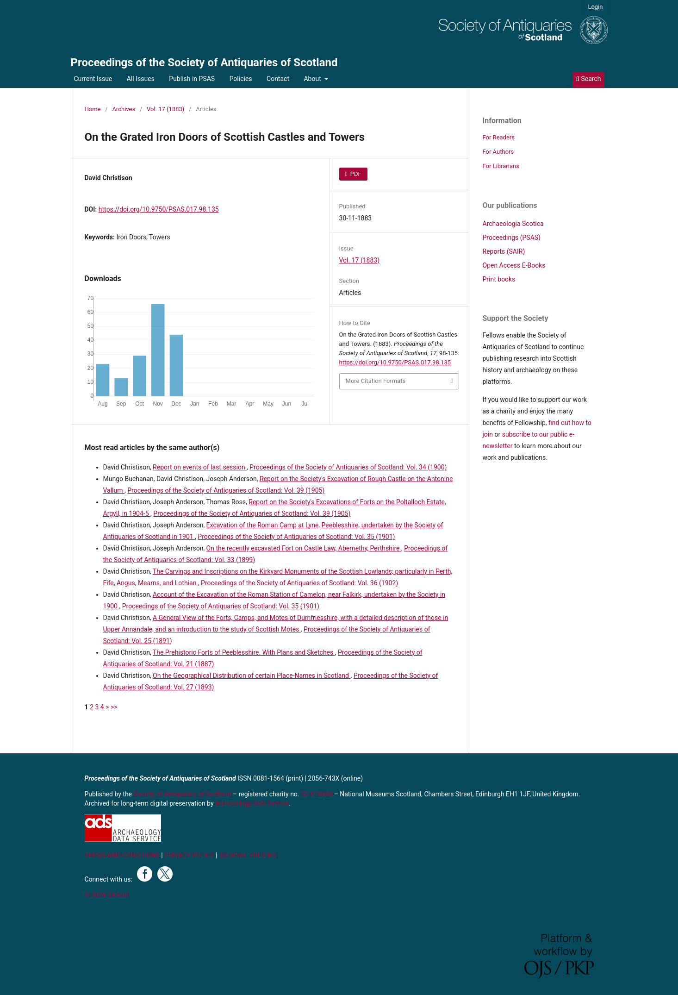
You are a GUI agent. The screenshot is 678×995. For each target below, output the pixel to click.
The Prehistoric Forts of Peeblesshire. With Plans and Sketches (244, 652)
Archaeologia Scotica (513, 223)
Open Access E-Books (514, 265)
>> (114, 707)
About (313, 78)
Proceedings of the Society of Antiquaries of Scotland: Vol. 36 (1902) (299, 583)
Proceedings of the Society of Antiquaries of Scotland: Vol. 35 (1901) (296, 536)
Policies (241, 78)
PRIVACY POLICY (189, 855)
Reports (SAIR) (504, 251)
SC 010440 (316, 794)
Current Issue (93, 78)
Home (93, 109)
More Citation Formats (376, 380)
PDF (355, 173)
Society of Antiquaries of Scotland (183, 794)
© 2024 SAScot (107, 895)
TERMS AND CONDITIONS (122, 855)
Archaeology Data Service (252, 803)
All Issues (141, 78)
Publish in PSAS (192, 78)
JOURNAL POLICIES (247, 855)
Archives (123, 109)
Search (588, 78)
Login (595, 6)
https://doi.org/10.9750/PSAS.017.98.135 (159, 209)
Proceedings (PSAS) (512, 237)
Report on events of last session (200, 467)
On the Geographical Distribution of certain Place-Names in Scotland (251, 675)
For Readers (499, 137)
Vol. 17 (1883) (165, 109)
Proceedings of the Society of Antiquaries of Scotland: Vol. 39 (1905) (225, 490)
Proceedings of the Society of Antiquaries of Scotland (204, 62)
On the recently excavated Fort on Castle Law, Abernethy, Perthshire (303, 548)
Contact (278, 78)
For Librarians (501, 166)
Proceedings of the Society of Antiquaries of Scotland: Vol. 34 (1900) (348, 467)
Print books (499, 279)
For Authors (498, 151)
